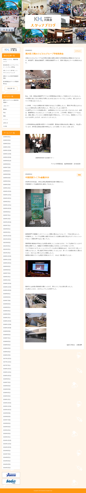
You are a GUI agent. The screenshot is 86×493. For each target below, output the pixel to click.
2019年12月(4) (7, 283)
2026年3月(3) (6, 140)
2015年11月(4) (7, 406)
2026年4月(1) (6, 136)
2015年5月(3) (6, 426)
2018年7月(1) (6, 338)
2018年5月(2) (6, 344)
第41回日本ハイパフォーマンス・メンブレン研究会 (11, 66)
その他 (5, 126)
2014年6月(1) (6, 457)
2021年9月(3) (6, 242)
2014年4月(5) (6, 464)
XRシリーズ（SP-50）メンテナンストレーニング (10, 71)
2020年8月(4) (6, 269)
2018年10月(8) (7, 327)
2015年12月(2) (7, 402)
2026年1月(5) (6, 147)
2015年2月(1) (6, 437)
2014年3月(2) (6, 467)
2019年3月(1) (6, 310)
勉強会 (5, 109)
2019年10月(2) (7, 290)
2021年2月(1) (6, 249)
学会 (4, 112)
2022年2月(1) (6, 232)
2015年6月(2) (6, 423)
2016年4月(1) (6, 392)
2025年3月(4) (6, 181)
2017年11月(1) (7, 362)
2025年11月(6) (7, 153)
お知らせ (5, 122)
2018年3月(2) (6, 351)
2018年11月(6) (7, 324)
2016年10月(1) (7, 375)
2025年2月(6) (6, 184)
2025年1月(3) (6, 188)
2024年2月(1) (6, 201)
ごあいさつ (6, 105)
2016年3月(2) (6, 396)
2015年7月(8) (6, 420)
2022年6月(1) (6, 229)
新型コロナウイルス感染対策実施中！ (10, 101)
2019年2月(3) (6, 314)
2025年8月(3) (6, 164)
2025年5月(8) (6, 174)
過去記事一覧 (11, 88)
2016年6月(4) (6, 385)
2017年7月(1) (6, 365)
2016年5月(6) (6, 389)
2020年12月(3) (7, 256)
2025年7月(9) (6, 167)
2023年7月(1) (6, 215)
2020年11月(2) (7, 259)
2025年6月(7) (6, 171)
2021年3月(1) (6, 246)
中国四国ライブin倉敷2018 (37, 177)
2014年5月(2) (6, 460)
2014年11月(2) (7, 443)
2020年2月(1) (6, 276)
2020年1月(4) (6, 280)
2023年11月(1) (7, 205)
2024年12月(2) (7, 191)
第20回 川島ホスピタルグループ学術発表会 (44, 54)
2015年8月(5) (6, 416)
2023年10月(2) (7, 208)
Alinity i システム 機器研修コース (10, 60)
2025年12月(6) (7, 150)
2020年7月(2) (6, 273)
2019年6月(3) (6, 304)
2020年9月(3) (6, 266)
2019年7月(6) (6, 300)
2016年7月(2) (6, 382)
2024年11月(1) (7, 194)
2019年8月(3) (6, 297)
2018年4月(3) (6, 348)
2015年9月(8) (6, 413)
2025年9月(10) (7, 160)
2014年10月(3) (7, 447)
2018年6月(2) (6, 341)
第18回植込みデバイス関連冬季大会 (11, 82)
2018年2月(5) (6, 355)
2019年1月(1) (6, 317)
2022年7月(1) (6, 225)
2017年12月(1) (7, 358)
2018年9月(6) (6, 331)
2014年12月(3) (7, 440)
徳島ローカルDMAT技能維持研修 (10, 77)
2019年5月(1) (6, 307)
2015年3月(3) (6, 433)
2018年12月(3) (7, 321)
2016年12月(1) (7, 368)
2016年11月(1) (7, 372)
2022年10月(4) (7, 222)
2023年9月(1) (6, 211)
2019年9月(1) (6, 293)
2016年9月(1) (6, 379)
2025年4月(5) (6, 177)
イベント (5, 119)
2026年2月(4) (6, 143)
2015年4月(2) (6, 430)
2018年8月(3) (6, 334)
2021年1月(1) (6, 252)
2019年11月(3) (7, 287)
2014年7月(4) (6, 454)
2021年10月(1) (7, 239)
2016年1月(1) (6, 399)
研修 (4, 116)
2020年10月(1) (7, 263)
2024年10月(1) (7, 198)
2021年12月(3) (7, 235)
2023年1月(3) (6, 218)
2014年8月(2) (6, 450)
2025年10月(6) (7, 157)
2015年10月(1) (7, 409)
